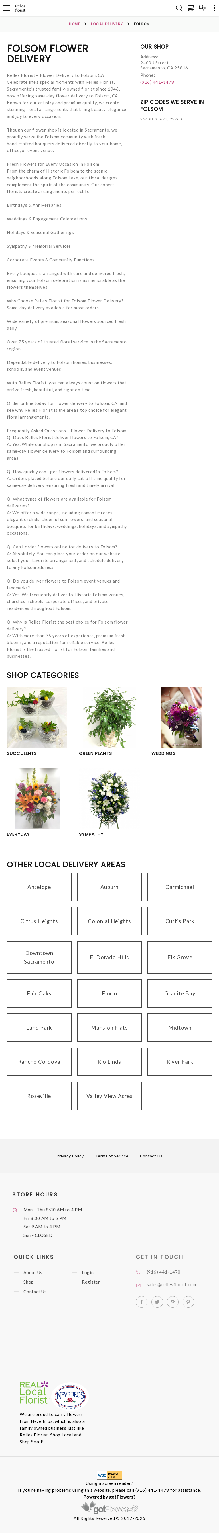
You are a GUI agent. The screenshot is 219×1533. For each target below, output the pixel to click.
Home (74, 24)
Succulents (22, 753)
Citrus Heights (39, 921)
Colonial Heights (109, 921)
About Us (40, 1272)
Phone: (147, 75)
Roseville (39, 1096)
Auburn (109, 887)
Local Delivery (107, 24)
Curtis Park (179, 921)
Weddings (163, 753)
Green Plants (95, 753)
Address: (149, 56)
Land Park (39, 1027)
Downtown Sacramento (39, 957)
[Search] (179, 8)
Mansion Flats (109, 1027)
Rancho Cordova (39, 1061)
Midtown (180, 1027)
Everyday (18, 834)
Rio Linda (110, 1061)
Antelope (39, 887)
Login (96, 1272)
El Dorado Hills (109, 957)
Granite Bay (179, 993)
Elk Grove (179, 957)
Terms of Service (112, 1155)
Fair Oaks (39, 993)
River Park (180, 1061)
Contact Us (151, 1155)
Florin (109, 993)
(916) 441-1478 (157, 82)
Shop (36, 1282)
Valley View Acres (109, 1096)
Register (99, 1282)
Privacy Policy (70, 1155)
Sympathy (91, 834)
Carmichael (179, 887)
